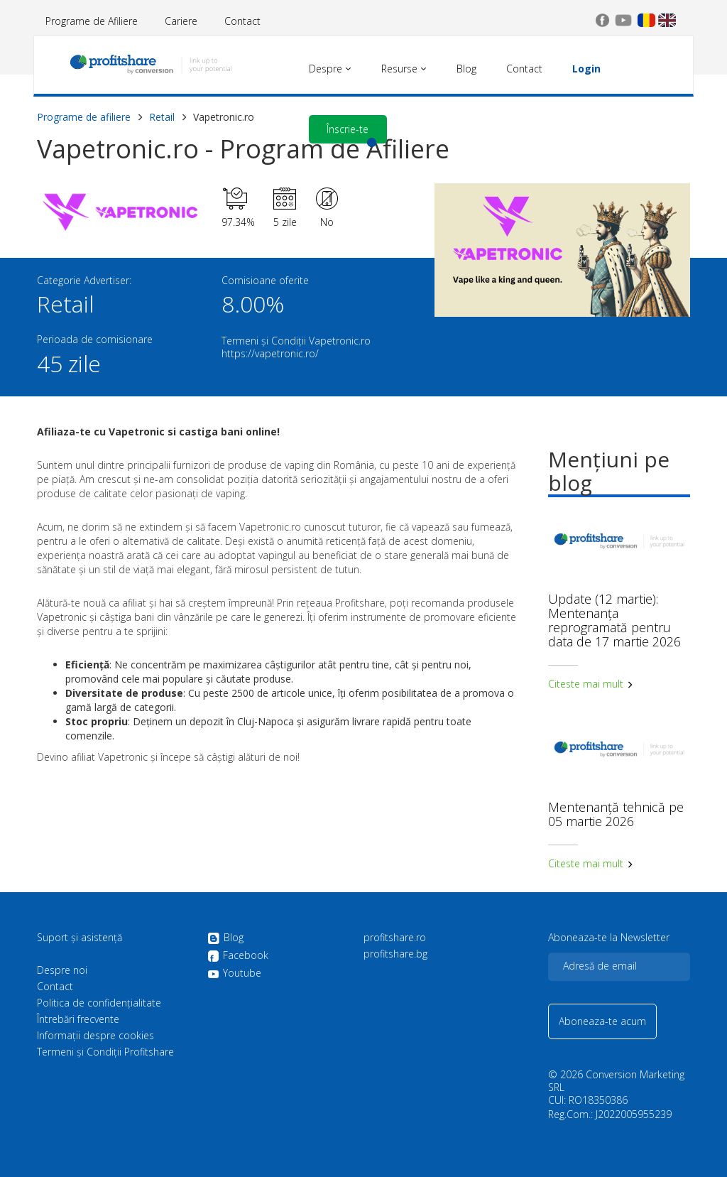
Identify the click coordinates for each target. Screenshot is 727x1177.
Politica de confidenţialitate (99, 1003)
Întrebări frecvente (78, 1019)
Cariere (181, 21)
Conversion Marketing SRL (616, 1081)
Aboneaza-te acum (602, 1021)
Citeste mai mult (590, 683)
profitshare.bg (395, 954)
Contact (242, 21)
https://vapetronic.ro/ (270, 353)
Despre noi (62, 970)
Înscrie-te (347, 129)
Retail (162, 117)
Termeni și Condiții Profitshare (105, 1052)
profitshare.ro (395, 937)
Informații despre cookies (95, 1035)
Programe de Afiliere (91, 21)
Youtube (234, 973)
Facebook (237, 956)
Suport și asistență (79, 937)
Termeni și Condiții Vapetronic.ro (296, 340)
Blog (225, 938)
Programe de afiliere (84, 117)
